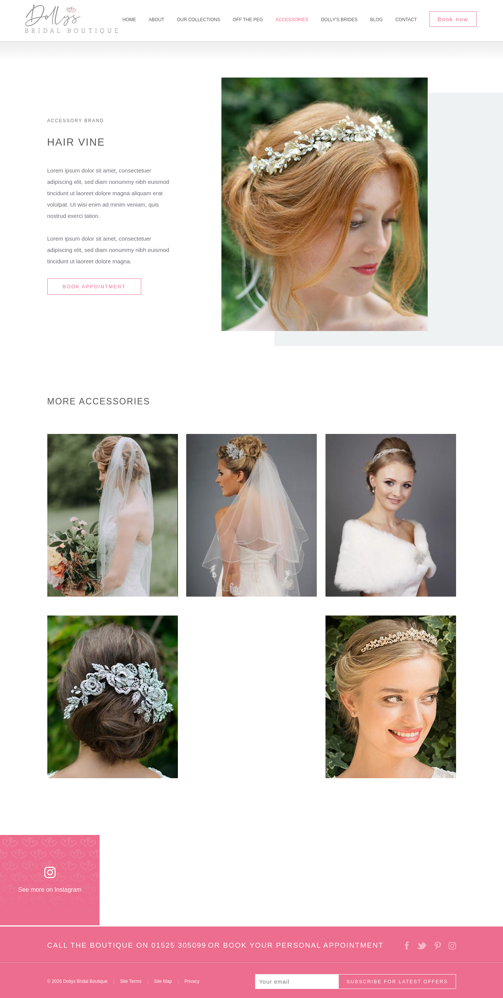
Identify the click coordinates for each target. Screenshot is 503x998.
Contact (406, 19)
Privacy (191, 981)
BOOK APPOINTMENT (94, 286)
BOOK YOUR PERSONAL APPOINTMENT (303, 945)
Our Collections (198, 19)
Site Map (163, 981)
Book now (453, 19)
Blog (376, 19)
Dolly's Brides (339, 19)
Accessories (292, 19)
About (156, 19)
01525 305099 (179, 945)
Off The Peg (248, 19)
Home (129, 19)
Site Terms (130, 981)
